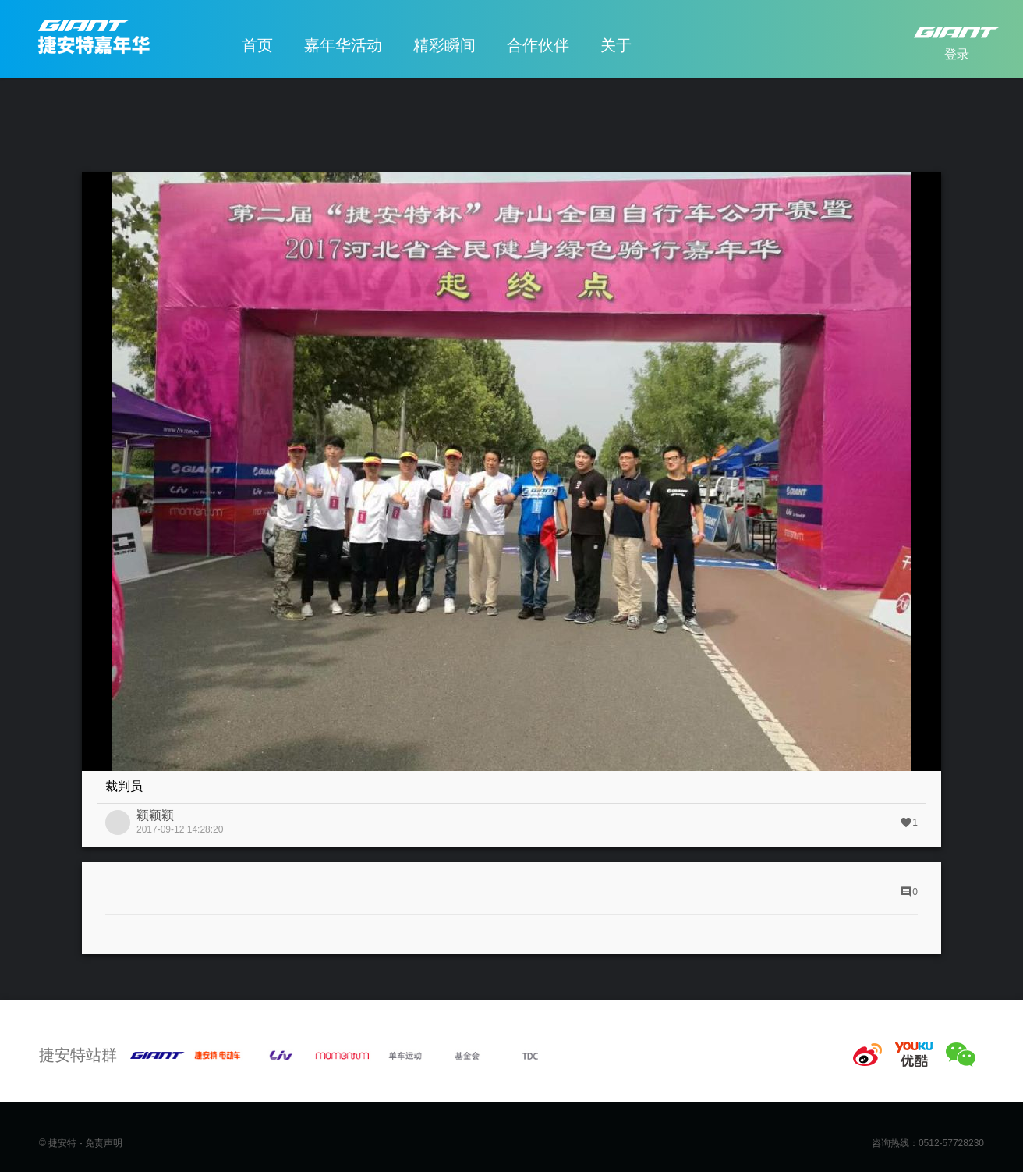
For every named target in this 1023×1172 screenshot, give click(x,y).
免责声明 (103, 1143)
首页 (257, 45)
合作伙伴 (538, 45)
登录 (956, 54)
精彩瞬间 (444, 45)
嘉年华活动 (343, 45)
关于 (616, 45)
